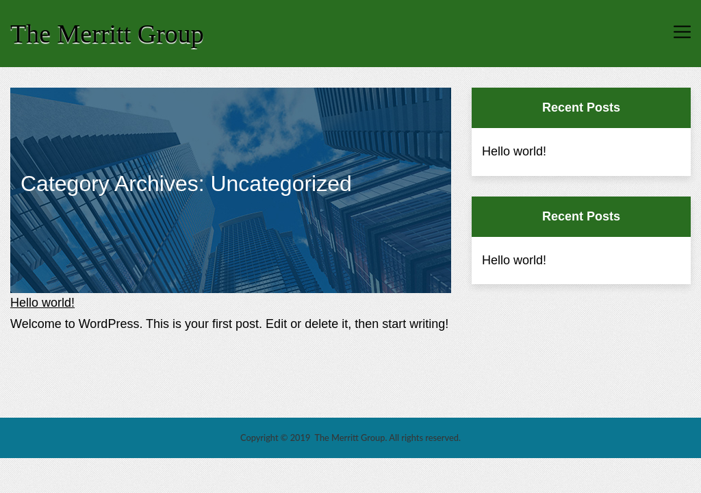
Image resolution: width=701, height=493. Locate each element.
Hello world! (42, 302)
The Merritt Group (107, 33)
